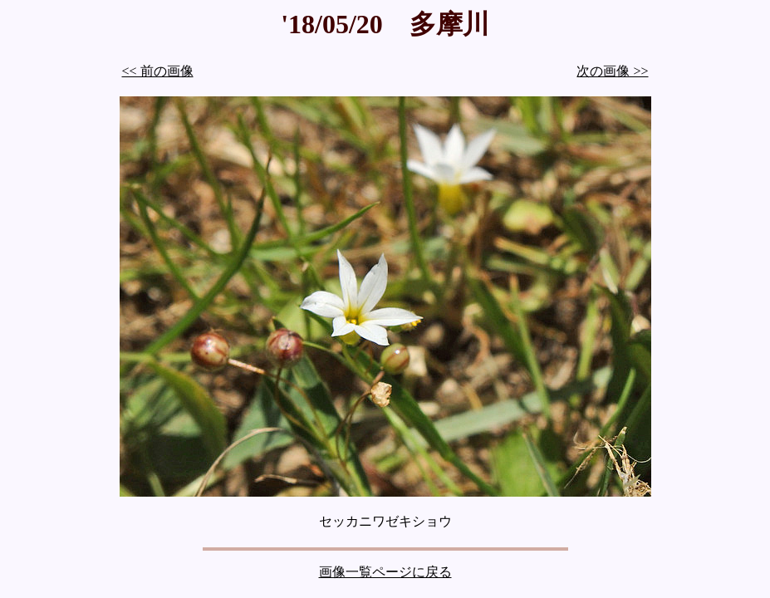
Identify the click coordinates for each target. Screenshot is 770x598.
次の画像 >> (612, 71)
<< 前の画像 (158, 71)
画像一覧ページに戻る (385, 572)
